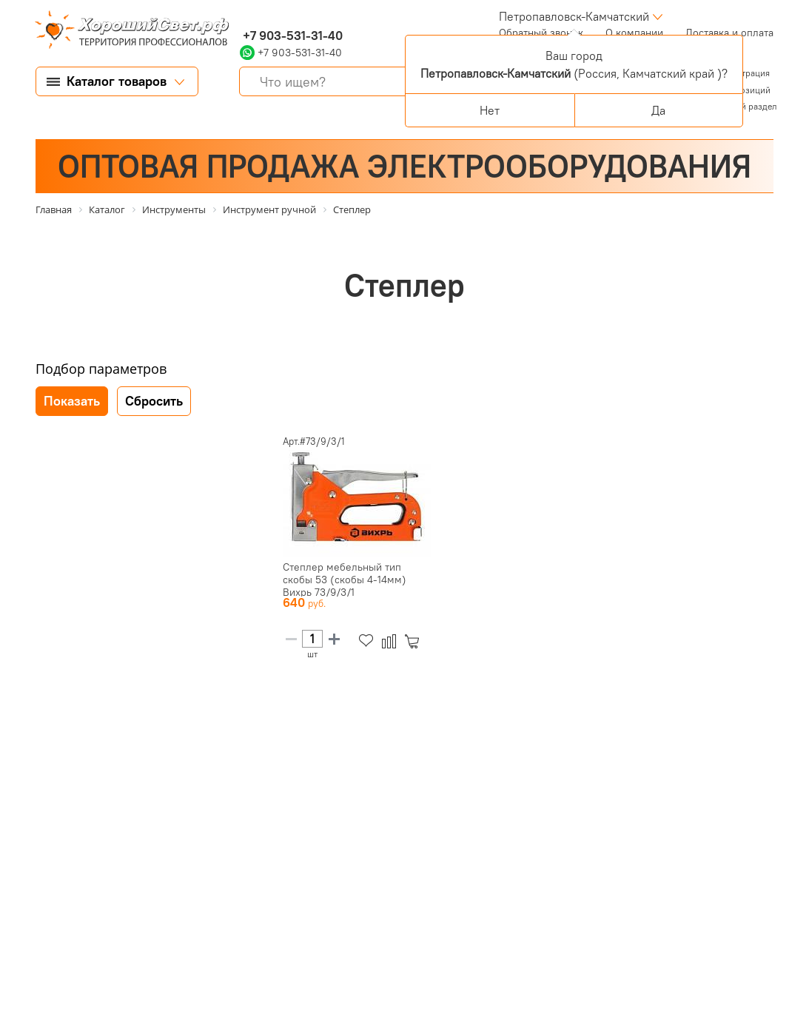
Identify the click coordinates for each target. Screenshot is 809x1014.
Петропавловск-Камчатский (574, 16)
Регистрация (744, 72)
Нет (490, 110)
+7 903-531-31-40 (291, 35)
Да (658, 110)
